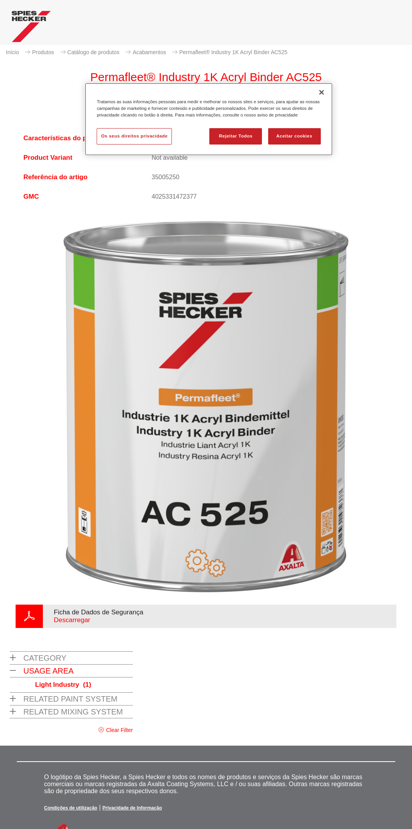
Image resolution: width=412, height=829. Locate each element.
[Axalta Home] (31, 28)
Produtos (43, 52)
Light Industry (63, 684)
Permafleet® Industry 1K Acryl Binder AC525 (233, 52)
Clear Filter (119, 730)
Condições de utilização (70, 808)
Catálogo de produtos (93, 52)
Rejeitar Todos (236, 136)
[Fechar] (321, 92)
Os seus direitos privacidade (134, 136)
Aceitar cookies (294, 136)
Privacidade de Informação (132, 808)
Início (12, 52)
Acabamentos (149, 52)
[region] (208, 119)
